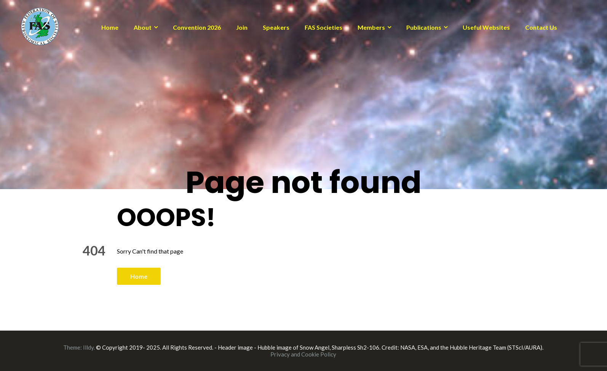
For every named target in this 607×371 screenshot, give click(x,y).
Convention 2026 (197, 27)
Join (242, 27)
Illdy (88, 347)
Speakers (276, 27)
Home (109, 27)
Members (371, 27)
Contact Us (541, 27)
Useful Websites (486, 27)
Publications (423, 27)
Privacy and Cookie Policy (303, 354)
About (143, 27)
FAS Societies (323, 27)
